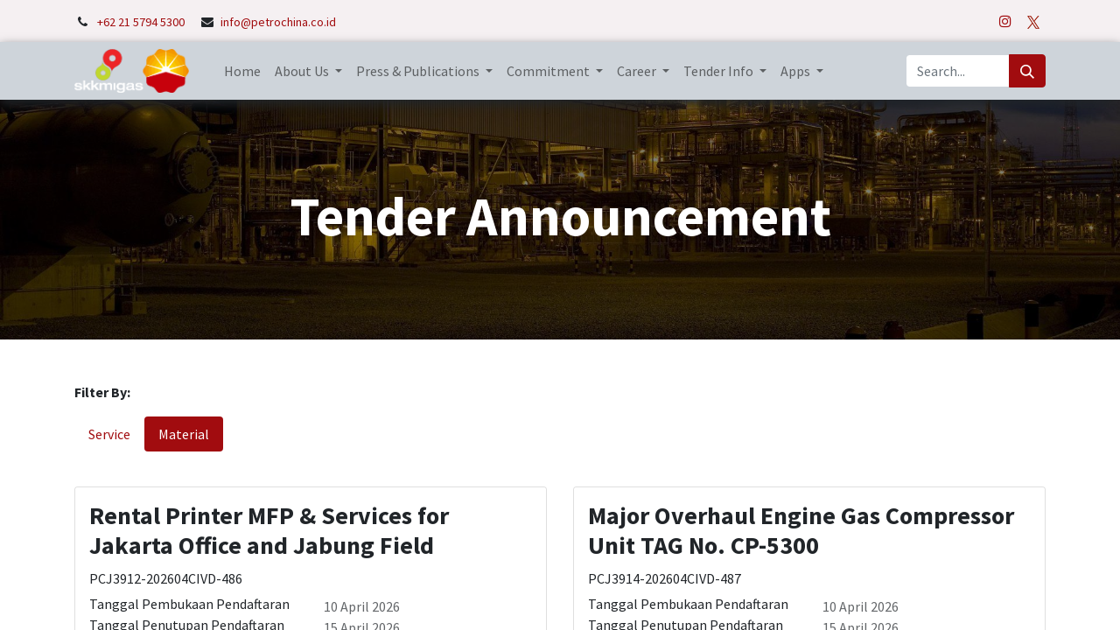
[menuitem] (242, 70)
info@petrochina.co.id (278, 22)
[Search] (1027, 71)
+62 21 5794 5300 (142, 22)
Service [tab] (109, 434)
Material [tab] (183, 434)
